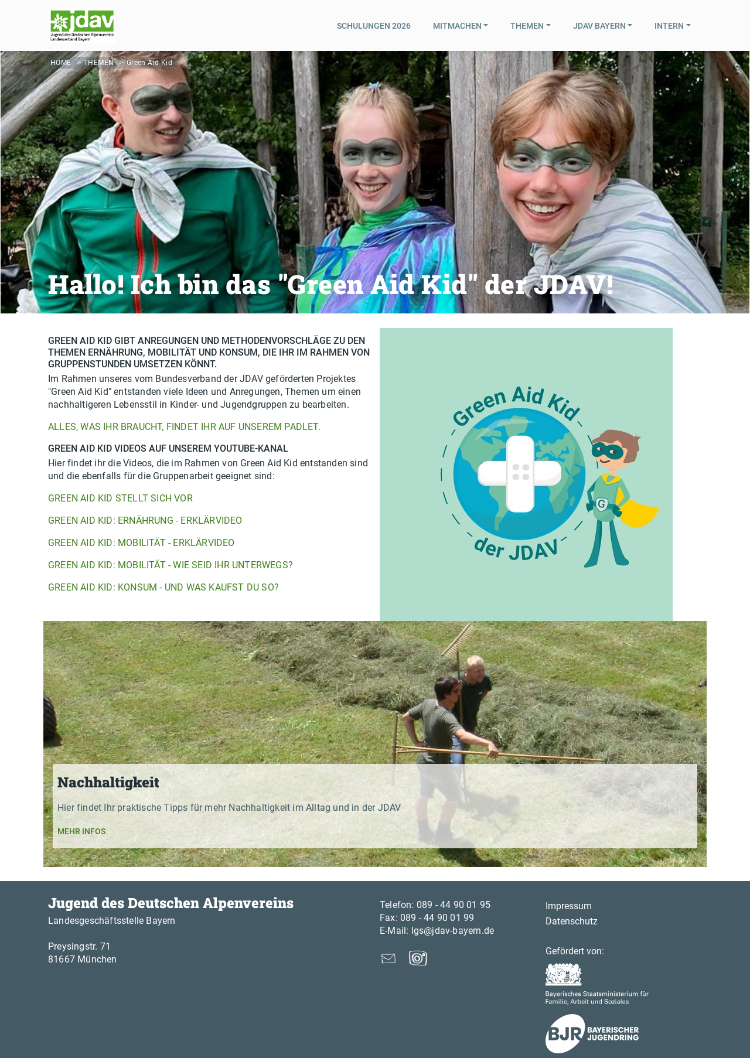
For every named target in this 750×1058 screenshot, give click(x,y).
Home (60, 63)
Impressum (569, 906)
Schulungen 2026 (374, 25)
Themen (99, 63)
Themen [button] (527, 25)
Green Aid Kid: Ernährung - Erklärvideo (145, 520)
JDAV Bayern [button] (599, 25)
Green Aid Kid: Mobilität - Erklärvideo (141, 542)
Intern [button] (669, 25)
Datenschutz (572, 921)
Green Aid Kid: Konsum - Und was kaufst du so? (163, 587)
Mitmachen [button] (457, 25)
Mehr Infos (81, 831)
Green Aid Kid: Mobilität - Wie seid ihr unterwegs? (170, 565)
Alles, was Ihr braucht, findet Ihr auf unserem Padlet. (184, 426)
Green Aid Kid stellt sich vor (120, 498)
